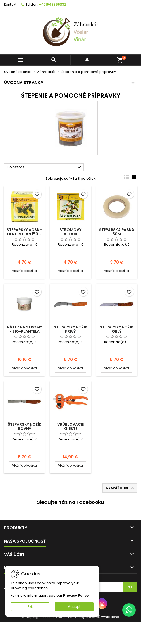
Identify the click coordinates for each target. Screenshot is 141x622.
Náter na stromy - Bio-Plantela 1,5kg (24, 331)
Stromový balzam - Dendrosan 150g (70, 234)
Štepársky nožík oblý (116, 329)
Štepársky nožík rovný (24, 426)
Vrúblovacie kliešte (70, 426)
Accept (74, 606)
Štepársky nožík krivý (70, 329)
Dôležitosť (44, 167)
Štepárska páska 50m (116, 232)
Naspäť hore (120, 488)
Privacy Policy (76, 595)
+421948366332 (52, 4)
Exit (30, 606)
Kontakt (10, 4)
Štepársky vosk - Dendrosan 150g (24, 232)
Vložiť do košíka (24, 270)
